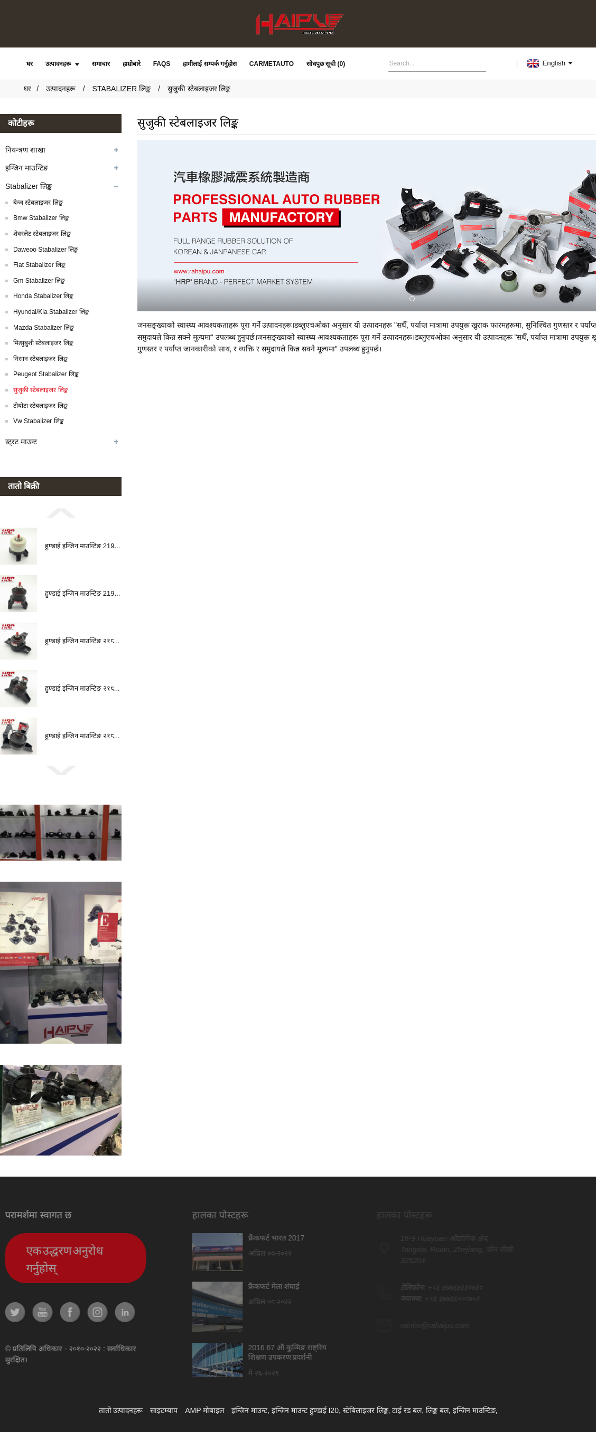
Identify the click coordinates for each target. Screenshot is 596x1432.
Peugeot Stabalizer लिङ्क (46, 374)
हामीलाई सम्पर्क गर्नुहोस (210, 64)
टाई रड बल (407, 1410)
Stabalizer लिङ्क (121, 88)
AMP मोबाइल (204, 1410)
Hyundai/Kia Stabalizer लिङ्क (51, 312)
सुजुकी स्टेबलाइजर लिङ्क (199, 88)
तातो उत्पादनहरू (121, 1410)
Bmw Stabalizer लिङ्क (41, 218)
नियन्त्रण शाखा (25, 150)
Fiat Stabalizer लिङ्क (39, 265)
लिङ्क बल (437, 1410)
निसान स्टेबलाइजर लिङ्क (40, 358)
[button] (61, 512)
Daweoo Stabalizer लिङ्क (45, 249)
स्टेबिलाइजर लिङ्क (365, 1410)
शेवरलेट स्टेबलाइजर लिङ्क (42, 233)
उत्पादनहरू (62, 64)
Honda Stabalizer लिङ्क (43, 296)
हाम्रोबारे (132, 64)
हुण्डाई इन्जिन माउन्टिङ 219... (82, 546)
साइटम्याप (164, 1410)
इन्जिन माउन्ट (249, 1410)
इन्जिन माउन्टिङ (26, 168)
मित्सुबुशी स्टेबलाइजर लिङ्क (43, 343)
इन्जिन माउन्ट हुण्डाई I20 (305, 1410)
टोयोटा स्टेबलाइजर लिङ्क (40, 405)
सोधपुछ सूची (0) (325, 64)
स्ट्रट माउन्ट (21, 441)
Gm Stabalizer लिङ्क (39, 280)
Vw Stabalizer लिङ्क (38, 421)
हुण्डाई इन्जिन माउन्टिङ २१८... (82, 641)
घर (29, 64)
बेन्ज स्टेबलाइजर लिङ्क (38, 202)
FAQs (162, 64)
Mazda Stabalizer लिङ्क (43, 327)
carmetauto (271, 64)
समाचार (101, 64)
